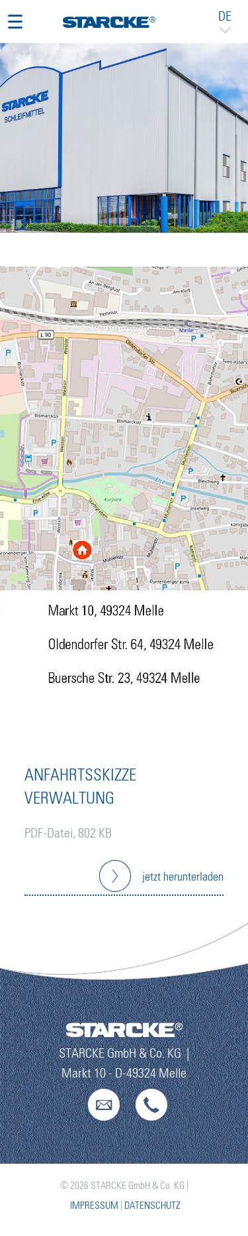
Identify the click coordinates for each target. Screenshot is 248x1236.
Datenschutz (152, 1206)
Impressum (94, 1206)
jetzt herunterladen (183, 877)
